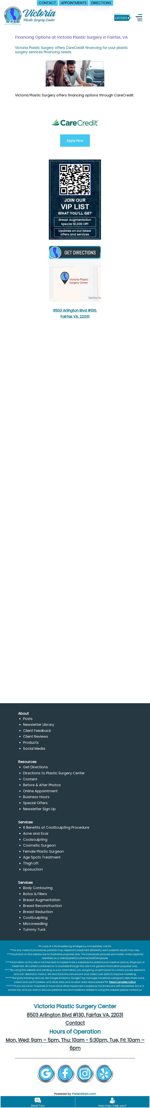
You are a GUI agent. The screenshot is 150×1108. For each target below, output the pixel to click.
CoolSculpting (35, 917)
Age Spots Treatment (42, 857)
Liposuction (33, 869)
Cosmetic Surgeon (39, 845)
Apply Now (75, 140)
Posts (28, 718)
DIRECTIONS (101, 2)
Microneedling (35, 923)
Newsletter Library (38, 724)
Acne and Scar (36, 833)
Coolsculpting (35, 839)
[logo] (30, 17)
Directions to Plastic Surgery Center (54, 773)
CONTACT (47, 2)
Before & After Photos (42, 784)
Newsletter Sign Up (39, 808)
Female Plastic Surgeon (43, 851)
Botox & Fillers (35, 893)
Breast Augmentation (41, 899)
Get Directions (35, 767)
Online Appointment (40, 791)
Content (30, 779)
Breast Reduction (38, 911)
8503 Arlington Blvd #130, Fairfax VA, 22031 (75, 1015)
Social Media (34, 748)
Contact (75, 1023)
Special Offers (35, 802)
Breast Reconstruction (42, 905)
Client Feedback (37, 730)
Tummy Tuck (34, 929)
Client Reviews (35, 736)
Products (31, 742)
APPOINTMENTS (74, 2)
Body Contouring (38, 887)
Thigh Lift (30, 863)
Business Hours (36, 796)
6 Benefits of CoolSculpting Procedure (56, 827)
